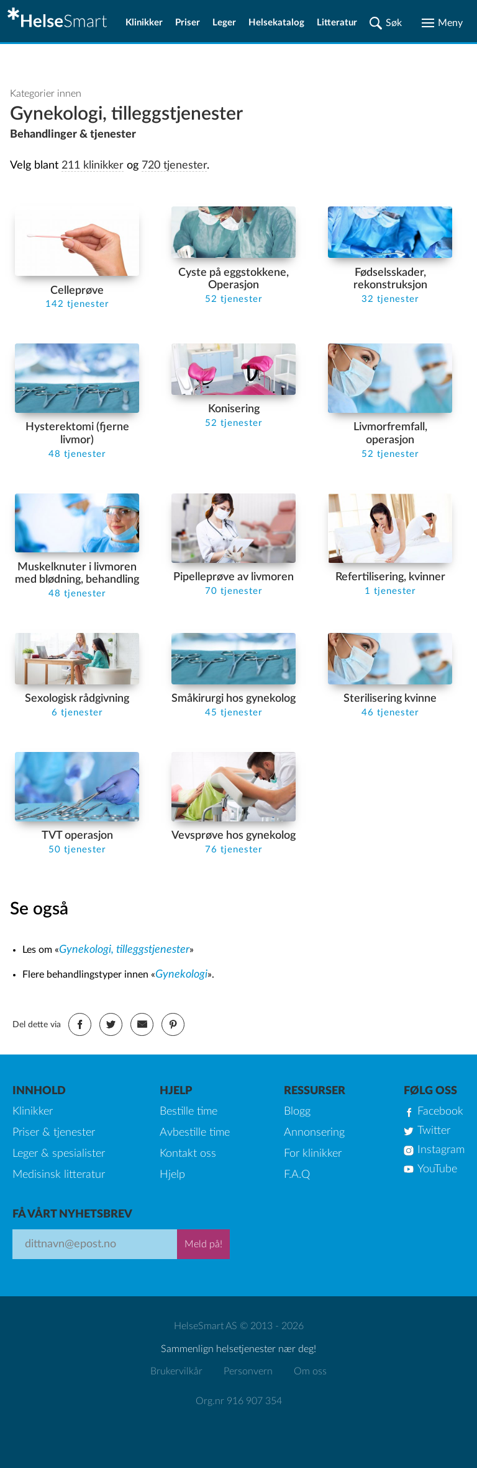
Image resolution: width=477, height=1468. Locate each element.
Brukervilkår (176, 1371)
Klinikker (144, 22)
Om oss (310, 1371)
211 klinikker (92, 165)
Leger (224, 22)
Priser (187, 22)
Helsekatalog (276, 22)
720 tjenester (174, 165)
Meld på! (203, 1244)
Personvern (248, 1371)
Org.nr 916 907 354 (239, 1401)
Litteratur (337, 22)
